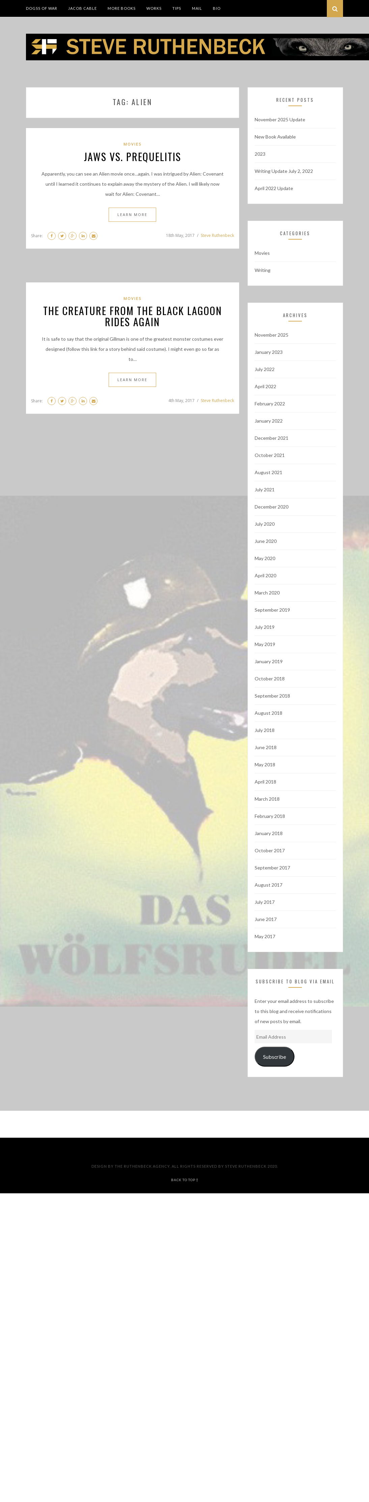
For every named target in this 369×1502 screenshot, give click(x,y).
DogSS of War (41, 8)
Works (154, 8)
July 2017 (265, 902)
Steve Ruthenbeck (217, 235)
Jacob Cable (82, 8)
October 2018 (270, 678)
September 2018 (272, 696)
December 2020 (271, 507)
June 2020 (266, 541)
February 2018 (270, 816)
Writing (263, 270)
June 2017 (266, 919)
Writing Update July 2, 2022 (284, 171)
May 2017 (265, 936)
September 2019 (272, 610)
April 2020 (265, 575)
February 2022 (270, 403)
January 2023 (269, 352)
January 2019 (269, 661)
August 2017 (268, 885)
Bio (217, 8)
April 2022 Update (274, 188)
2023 (260, 154)
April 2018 (265, 782)
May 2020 (265, 558)
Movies (132, 144)
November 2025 (271, 335)
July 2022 (265, 369)
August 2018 (268, 713)
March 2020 (267, 592)
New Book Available (275, 137)
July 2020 (265, 524)
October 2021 (270, 455)
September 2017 (272, 867)
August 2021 (268, 472)
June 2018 (266, 747)
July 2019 (265, 627)
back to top (184, 1180)
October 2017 (270, 850)
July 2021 (265, 489)
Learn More (132, 214)
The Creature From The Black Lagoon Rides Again (132, 316)
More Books (122, 8)
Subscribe (274, 1056)
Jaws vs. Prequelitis (132, 156)
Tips (176, 8)
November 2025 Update (280, 119)
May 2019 (265, 644)
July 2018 (265, 730)
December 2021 (271, 438)
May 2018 (265, 764)
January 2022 (269, 421)
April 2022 (265, 386)
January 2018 (269, 833)
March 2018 (267, 799)
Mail (197, 8)
